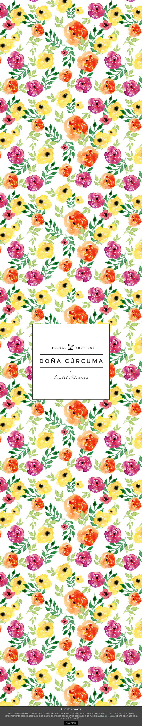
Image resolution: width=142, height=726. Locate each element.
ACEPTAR (71, 723)
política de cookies (106, 716)
